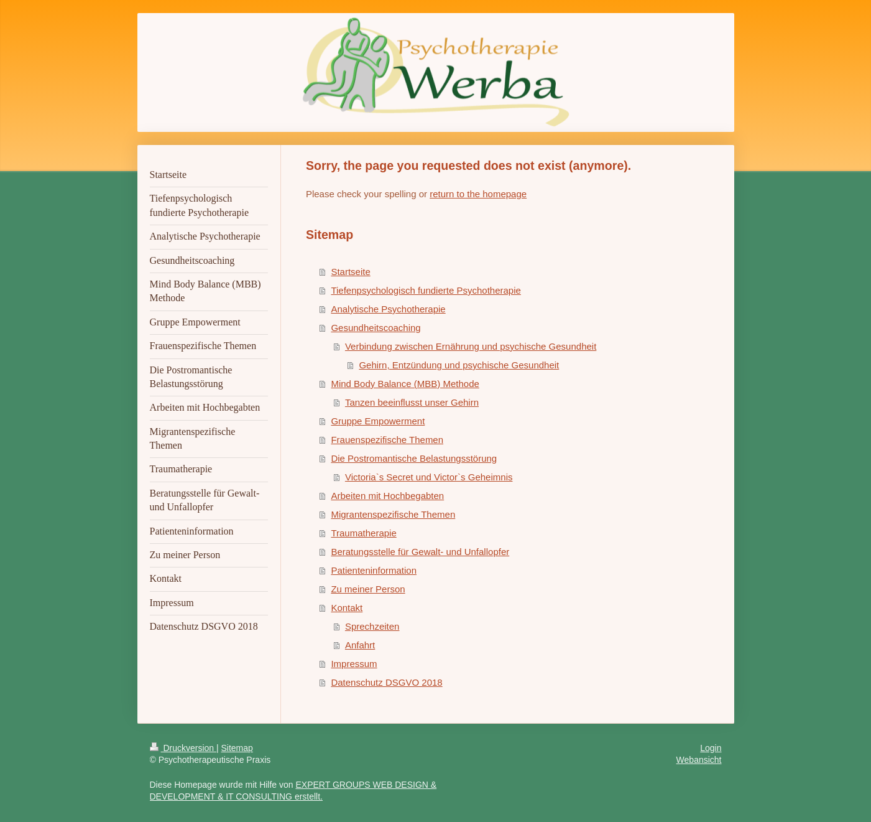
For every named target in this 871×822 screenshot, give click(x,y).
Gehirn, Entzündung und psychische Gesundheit (459, 365)
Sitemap (237, 748)
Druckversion (183, 748)
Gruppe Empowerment (378, 421)
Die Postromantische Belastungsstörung (414, 458)
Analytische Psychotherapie (388, 309)
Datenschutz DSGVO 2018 (386, 682)
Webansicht (699, 760)
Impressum (354, 663)
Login (710, 748)
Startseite (350, 271)
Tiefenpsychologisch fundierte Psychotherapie (425, 290)
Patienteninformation (374, 570)
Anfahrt (360, 645)
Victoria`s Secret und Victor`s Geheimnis (429, 477)
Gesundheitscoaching (375, 327)
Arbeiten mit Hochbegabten (387, 495)
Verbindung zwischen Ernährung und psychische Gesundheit (470, 346)
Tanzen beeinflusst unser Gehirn (412, 402)
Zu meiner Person (368, 589)
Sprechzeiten (372, 626)
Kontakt (346, 607)
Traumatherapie (363, 533)
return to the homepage (478, 194)
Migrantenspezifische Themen (393, 514)
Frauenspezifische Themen (387, 439)
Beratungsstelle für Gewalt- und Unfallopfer (420, 551)
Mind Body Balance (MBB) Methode (405, 383)
